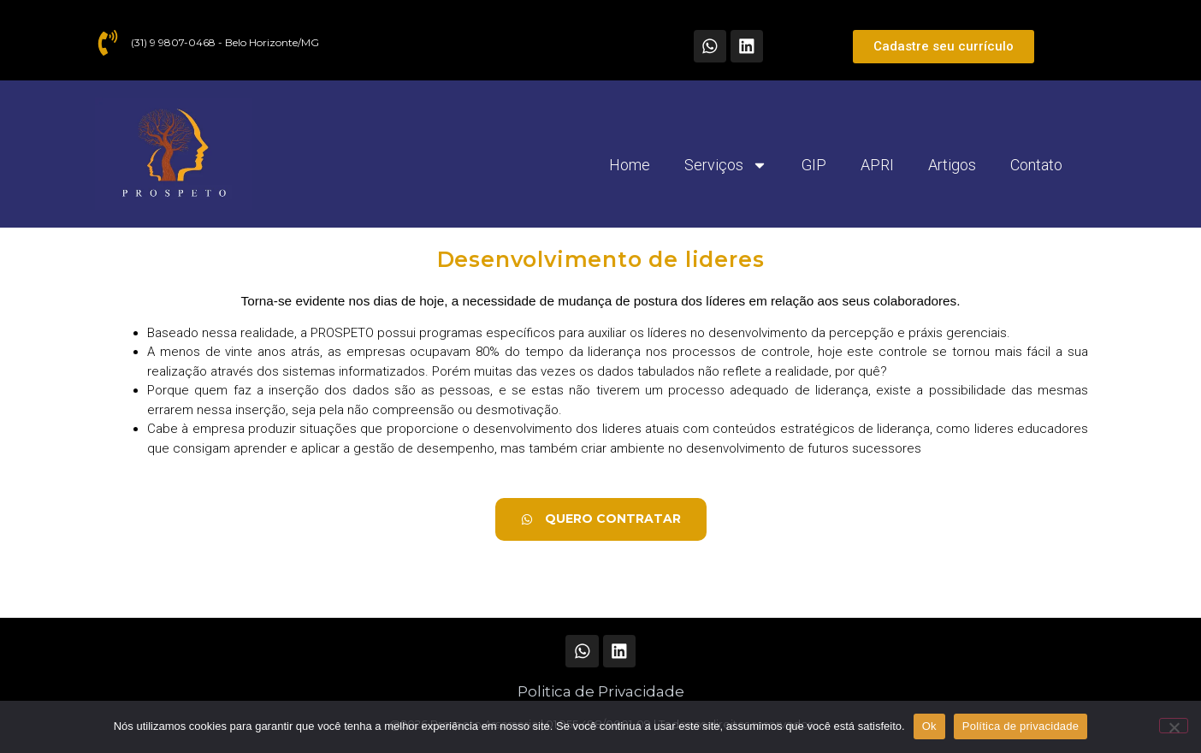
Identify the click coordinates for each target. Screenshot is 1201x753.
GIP (814, 165)
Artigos (952, 165)
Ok (929, 726)
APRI (877, 165)
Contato (1036, 165)
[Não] (1173, 725)
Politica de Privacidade (601, 691)
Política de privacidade (1021, 726)
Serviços (725, 165)
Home (629, 165)
